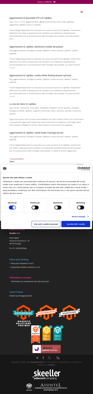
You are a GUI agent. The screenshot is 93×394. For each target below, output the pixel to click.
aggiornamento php (47, 22)
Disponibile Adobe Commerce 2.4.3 (25, 267)
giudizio (67, 108)
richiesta (51, 365)
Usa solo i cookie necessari (46, 224)
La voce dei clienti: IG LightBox (22, 104)
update (75, 50)
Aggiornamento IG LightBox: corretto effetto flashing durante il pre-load (40, 75)
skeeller (38, 25)
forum (60, 108)
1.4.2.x (16, 22)
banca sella (61, 22)
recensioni (76, 111)
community (24, 108)
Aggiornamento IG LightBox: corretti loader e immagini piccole (36, 132)
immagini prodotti (16, 111)
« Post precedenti (16, 159)
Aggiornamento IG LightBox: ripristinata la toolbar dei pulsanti (36, 46)
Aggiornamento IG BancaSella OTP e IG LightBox (30, 18)
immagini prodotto (34, 50)
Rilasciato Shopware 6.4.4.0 (22, 263)
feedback (53, 108)
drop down (34, 108)
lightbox (23, 25)
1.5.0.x (22, 22)
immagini (75, 108)
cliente (16, 108)
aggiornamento (32, 22)
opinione (60, 111)
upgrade (12, 53)
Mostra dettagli (78, 217)
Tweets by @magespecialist (20, 296)
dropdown (44, 108)
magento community (41, 111)
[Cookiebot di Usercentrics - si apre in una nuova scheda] (79, 168)
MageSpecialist (37, 362)
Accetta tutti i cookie (76, 224)
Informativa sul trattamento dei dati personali (30, 281)
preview (68, 111)
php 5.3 (30, 25)
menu (53, 111)
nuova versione (57, 50)
